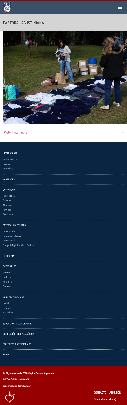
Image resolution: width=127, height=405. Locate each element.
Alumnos (7, 204)
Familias (7, 209)
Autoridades (8, 168)
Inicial (6, 303)
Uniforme (7, 276)
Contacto (100, 393)
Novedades (9, 179)
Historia (6, 163)
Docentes (7, 200)
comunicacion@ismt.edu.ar (16, 385)
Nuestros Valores (10, 159)
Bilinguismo (9, 256)
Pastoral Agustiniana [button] (63, 132)
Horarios (6, 272)
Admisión (7, 281)
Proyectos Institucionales (17, 344)
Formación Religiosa (12, 235)
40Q (114, 399)
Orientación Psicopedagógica (18, 333)
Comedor (7, 286)
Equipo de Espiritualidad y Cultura (18, 245)
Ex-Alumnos (9, 214)
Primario (7, 307)
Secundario (8, 312)
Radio (6, 354)
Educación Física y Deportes (18, 323)
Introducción (9, 195)
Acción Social (9, 240)
